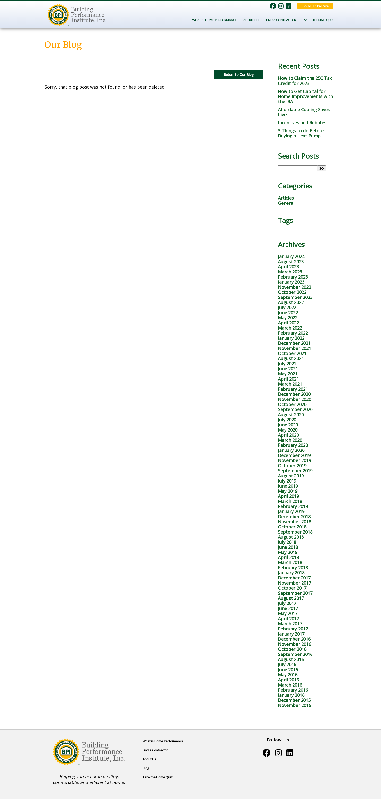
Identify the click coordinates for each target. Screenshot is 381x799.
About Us (149, 759)
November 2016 (294, 644)
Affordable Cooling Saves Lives (304, 112)
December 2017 (294, 578)
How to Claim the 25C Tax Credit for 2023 (305, 80)
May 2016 (287, 675)
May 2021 (287, 374)
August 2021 (291, 358)
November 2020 (294, 399)
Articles (286, 198)
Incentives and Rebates (302, 123)
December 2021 (294, 343)
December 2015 (294, 700)
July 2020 (287, 420)
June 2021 (288, 369)
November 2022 (294, 287)
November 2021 (294, 348)
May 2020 (287, 430)
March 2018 (290, 562)
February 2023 (293, 277)
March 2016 (290, 685)
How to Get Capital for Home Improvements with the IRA (305, 96)
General (286, 203)
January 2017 (291, 634)
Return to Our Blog (239, 74)
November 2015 (294, 705)
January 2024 (291, 256)
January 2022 (291, 338)
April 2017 (288, 618)
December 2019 (294, 455)
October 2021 (292, 353)
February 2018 (293, 567)
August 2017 (291, 598)
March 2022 (290, 328)
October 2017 (292, 588)
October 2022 (292, 292)
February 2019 (293, 506)
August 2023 (291, 261)
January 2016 (291, 695)
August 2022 (291, 302)
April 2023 (288, 267)
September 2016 (295, 654)
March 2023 (290, 272)
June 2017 (288, 608)
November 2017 (294, 583)
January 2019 (291, 511)
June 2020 (288, 425)
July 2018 (287, 542)
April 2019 (288, 496)
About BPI (251, 20)
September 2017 (295, 593)
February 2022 (293, 333)
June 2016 (288, 669)
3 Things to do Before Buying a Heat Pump (301, 133)
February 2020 (293, 445)
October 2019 (292, 465)
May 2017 (287, 613)
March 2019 (290, 501)
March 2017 (290, 624)
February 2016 (293, 690)
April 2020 (288, 435)
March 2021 (290, 384)
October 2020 (292, 404)
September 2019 (295, 471)
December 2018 (294, 516)
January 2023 (291, 282)
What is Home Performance (163, 741)
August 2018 (291, 537)
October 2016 (292, 649)
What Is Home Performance (215, 20)
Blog (146, 768)
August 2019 (291, 476)
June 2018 (288, 547)
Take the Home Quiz (317, 20)
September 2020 (295, 409)
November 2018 (294, 522)
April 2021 (288, 379)
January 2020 (291, 450)
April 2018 (288, 557)
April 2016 (288, 680)
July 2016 (287, 664)
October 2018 (292, 527)
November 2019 (294, 460)
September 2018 (295, 532)
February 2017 (293, 629)
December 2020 (294, 394)
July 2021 (287, 363)
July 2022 (287, 307)
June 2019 (288, 486)
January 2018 (291, 573)
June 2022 (288, 312)
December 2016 (294, 639)
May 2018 (287, 552)
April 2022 (288, 323)
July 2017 (287, 603)
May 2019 (287, 491)
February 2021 (293, 389)
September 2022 (295, 297)
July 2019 (287, 481)
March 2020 (290, 440)
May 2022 (287, 318)
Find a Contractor (281, 20)
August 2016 (291, 659)
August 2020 (291, 414)
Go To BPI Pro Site (315, 6)
